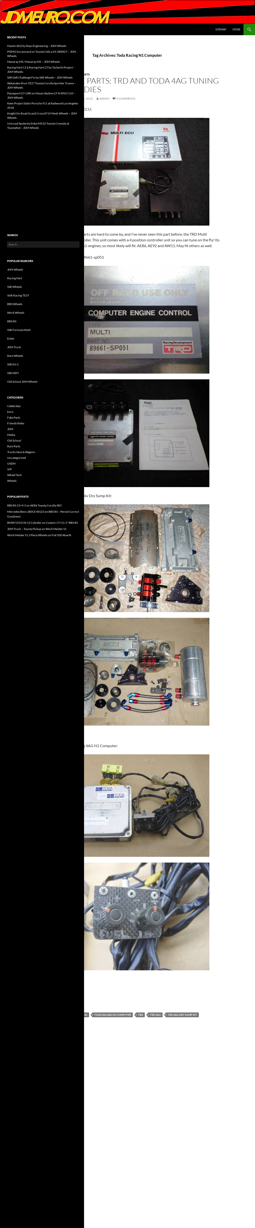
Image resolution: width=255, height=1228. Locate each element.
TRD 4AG (155, 1014)
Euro (10, 412)
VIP (9, 469)
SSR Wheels (14, 287)
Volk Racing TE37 (18, 295)
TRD (140, 1014)
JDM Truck (14, 347)
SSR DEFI (13, 373)
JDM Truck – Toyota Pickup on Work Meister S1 (37, 529)
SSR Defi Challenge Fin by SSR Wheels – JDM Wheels (40, 77)
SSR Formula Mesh (19, 330)
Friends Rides (15, 423)
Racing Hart (14, 278)
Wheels (12, 481)
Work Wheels (15, 312)
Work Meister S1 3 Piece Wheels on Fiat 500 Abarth (39, 535)
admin (104, 98)
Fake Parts (13, 417)
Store (236, 29)
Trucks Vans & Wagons (21, 452)
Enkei (10, 338)
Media (11, 435)
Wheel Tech (14, 475)
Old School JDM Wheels (22, 381)
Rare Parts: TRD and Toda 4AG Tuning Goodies (142, 85)
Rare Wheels (15, 356)
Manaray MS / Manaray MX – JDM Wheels (33, 61)
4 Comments (125, 98)
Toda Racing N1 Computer (112, 1014)
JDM (10, 429)
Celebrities (14, 406)
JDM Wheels (15, 269)
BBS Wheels (14, 304)
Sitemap (220, 29)
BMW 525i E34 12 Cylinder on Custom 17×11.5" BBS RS (42, 522)
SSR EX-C (13, 364)
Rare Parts (13, 446)
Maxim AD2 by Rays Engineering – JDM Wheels (36, 46)
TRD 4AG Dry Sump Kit (182, 1014)
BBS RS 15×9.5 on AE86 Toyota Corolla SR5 (34, 505)
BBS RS (11, 321)
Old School (14, 440)
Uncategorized (16, 458)
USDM (11, 463)
